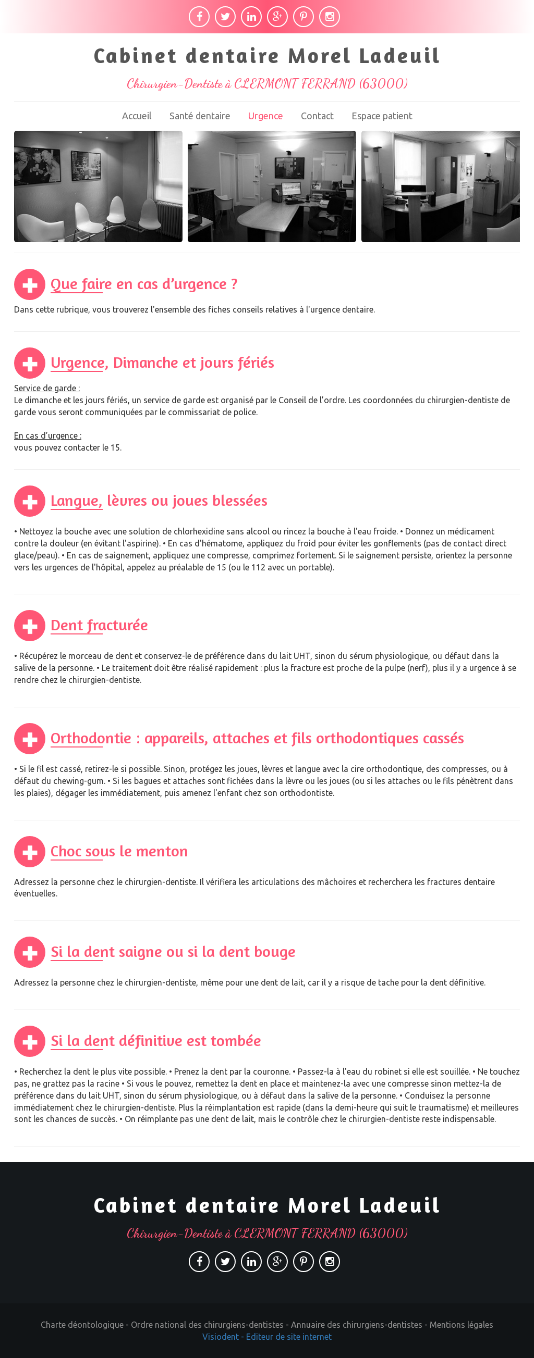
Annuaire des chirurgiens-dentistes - (360, 1324)
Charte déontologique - (86, 1324)
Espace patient (381, 115)
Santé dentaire (199, 115)
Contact (317, 115)
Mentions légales (461, 1324)
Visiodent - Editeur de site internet (267, 1336)
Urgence (265, 115)
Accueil (137, 115)
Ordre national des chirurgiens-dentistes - (211, 1324)
